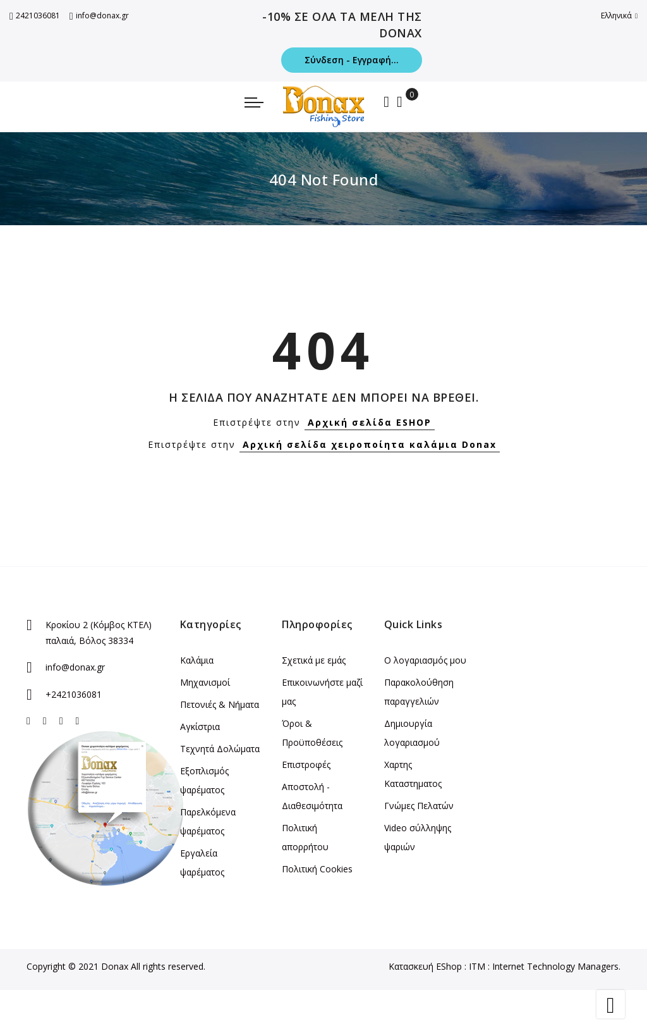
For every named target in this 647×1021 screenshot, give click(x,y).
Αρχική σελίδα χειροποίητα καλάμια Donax (370, 444)
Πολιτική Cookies (317, 869)
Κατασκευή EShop (425, 966)
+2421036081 (73, 694)
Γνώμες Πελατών (419, 806)
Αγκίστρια (200, 727)
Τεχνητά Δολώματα (220, 749)
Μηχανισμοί (205, 682)
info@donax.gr (99, 15)
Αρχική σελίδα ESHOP (370, 422)
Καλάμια (197, 660)
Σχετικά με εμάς (314, 660)
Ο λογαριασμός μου (425, 660)
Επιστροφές (306, 764)
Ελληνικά (619, 15)
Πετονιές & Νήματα (219, 704)
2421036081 (34, 15)
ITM (477, 966)
